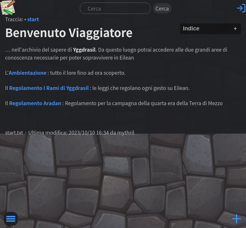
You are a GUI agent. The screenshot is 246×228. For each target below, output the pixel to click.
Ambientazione (28, 72)
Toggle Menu (10, 219)
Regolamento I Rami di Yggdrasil (49, 88)
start (33, 19)
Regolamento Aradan (35, 103)
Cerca (162, 8)
